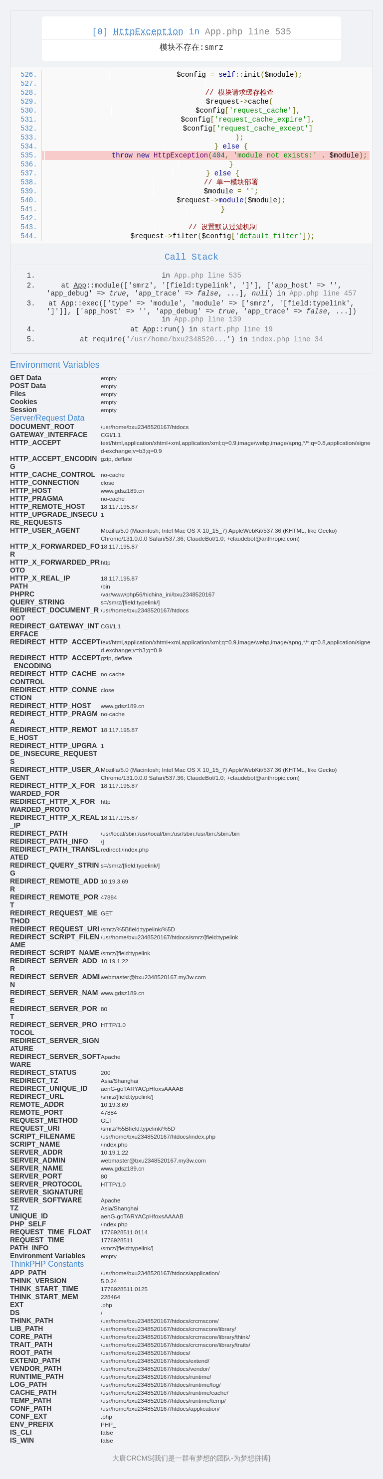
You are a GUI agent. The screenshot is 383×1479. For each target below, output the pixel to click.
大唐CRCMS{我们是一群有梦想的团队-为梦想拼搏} (191, 1458)
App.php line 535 (248, 32)
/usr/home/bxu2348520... (178, 339)
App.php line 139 (207, 319)
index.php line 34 (287, 339)
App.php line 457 (322, 293)
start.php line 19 (237, 329)
